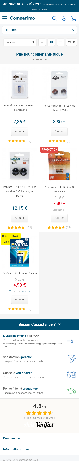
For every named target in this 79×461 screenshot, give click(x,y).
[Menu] (4, 18)
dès (21, 3)
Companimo (11, 438)
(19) (68, 227)
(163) (29, 227)
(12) (28, 309)
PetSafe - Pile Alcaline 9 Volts (20, 273)
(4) (68, 141)
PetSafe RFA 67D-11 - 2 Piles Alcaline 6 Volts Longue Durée (19, 191)
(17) (28, 141)
